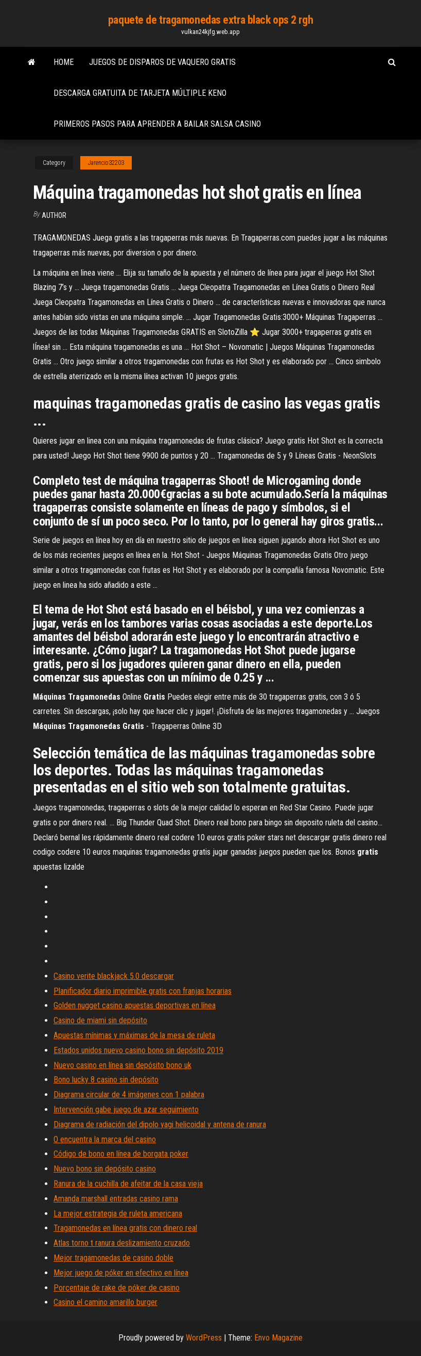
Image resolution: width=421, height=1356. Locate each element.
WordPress (204, 1338)
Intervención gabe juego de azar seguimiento (126, 1109)
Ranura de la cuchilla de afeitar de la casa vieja (128, 1184)
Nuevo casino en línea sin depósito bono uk (122, 1065)
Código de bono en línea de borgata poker (121, 1154)
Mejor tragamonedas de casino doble (113, 1258)
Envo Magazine (278, 1338)
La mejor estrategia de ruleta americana (118, 1213)
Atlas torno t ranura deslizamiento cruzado (122, 1243)
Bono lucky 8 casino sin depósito (106, 1079)
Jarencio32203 (106, 162)
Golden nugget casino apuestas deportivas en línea (135, 1005)
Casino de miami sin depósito (100, 1020)
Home (64, 62)
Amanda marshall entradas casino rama (116, 1199)
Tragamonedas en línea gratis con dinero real (125, 1228)
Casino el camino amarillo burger (105, 1302)
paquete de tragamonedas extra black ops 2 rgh (210, 19)
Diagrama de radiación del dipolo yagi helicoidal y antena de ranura (160, 1124)
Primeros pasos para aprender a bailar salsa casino (157, 124)
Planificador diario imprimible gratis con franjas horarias (143, 991)
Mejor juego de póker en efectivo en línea (121, 1273)
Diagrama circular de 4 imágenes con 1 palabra (129, 1094)
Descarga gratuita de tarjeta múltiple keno (140, 93)
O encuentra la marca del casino (105, 1139)
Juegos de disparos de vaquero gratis (162, 62)
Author (54, 215)
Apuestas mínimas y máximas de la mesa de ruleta (134, 1035)
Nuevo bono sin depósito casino (105, 1169)
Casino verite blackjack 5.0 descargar (114, 976)
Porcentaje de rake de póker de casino (117, 1288)
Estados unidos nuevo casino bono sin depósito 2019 (138, 1050)
